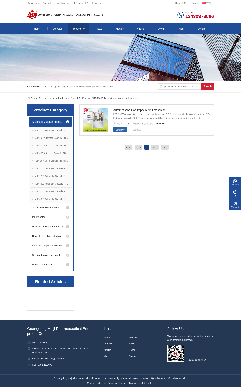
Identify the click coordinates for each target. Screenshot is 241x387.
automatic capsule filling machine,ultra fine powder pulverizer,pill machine (78, 86)
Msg (186, 3)
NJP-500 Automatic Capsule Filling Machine (53, 138)
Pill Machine (38, 217)
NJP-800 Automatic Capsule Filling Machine (53, 153)
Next (155, 147)
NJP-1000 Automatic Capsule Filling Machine (53, 168)
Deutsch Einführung (80, 98)
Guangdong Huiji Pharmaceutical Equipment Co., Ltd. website (73, 3)
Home (178, 3)
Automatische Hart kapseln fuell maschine (139, 110)
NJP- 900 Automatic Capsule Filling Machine (53, 161)
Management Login (96, 383)
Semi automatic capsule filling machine (47, 255)
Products (76, 28)
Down (161, 28)
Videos (140, 28)
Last (165, 147)
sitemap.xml (179, 378)
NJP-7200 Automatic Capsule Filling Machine (53, 130)
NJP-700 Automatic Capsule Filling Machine (53, 145)
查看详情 (120, 129)
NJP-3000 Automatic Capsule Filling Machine (53, 199)
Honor (132, 350)
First (128, 147)
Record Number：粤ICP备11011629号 (152, 378)
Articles (120, 28)
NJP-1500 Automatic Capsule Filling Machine (53, 184)
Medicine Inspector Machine (47, 245)
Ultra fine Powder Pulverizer (47, 226)
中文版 (207, 3)
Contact (195, 3)
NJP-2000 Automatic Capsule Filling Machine (53, 191)
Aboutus (58, 28)
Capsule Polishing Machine (47, 236)
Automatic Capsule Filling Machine (47, 121)
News (99, 28)
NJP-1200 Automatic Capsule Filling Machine (53, 176)
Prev (138, 147)
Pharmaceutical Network (139, 383)
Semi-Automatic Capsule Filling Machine (47, 207)
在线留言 (137, 129)
